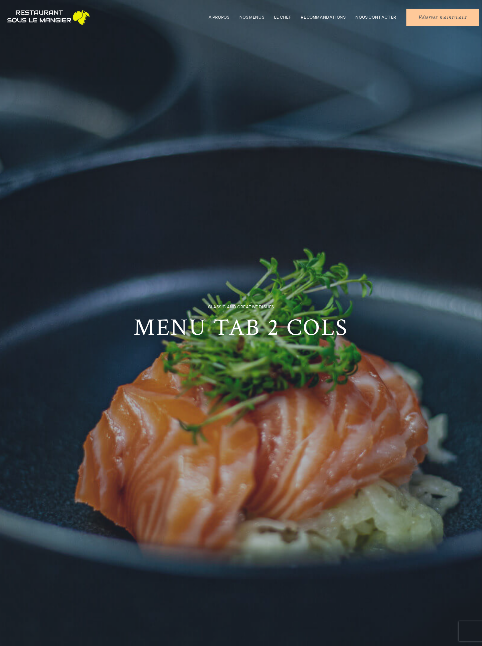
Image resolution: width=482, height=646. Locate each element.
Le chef (282, 17)
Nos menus (252, 17)
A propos (219, 17)
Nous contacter (375, 17)
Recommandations (323, 17)
